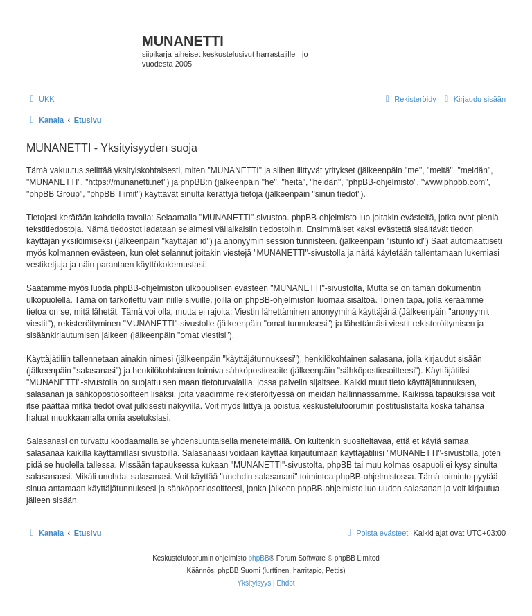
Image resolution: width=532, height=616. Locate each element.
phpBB (259, 558)
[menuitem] (40, 99)
